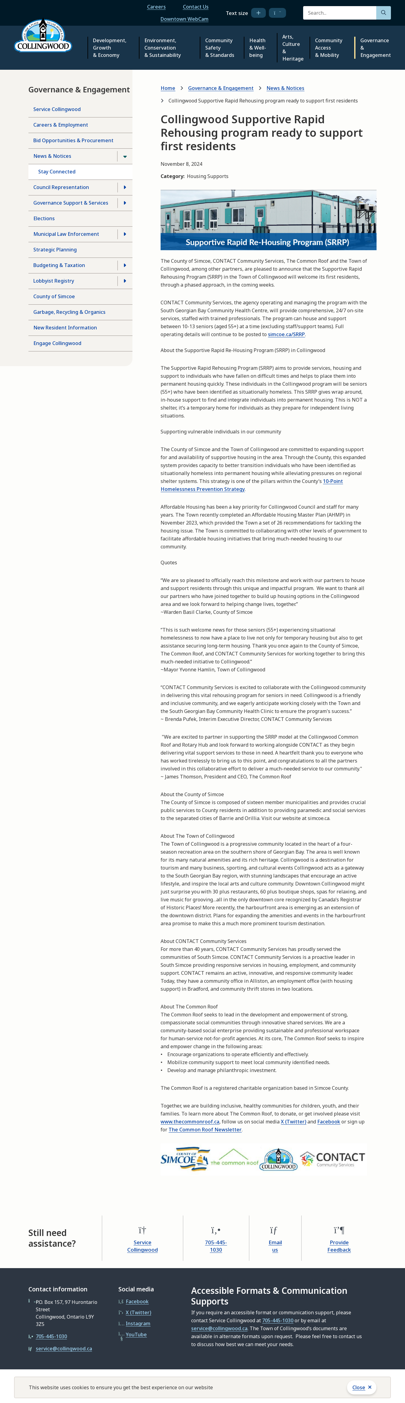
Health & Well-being (257, 47)
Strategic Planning (55, 249)
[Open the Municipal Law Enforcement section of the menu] (124, 234)
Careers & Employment (60, 124)
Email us (275, 1246)
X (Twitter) (293, 1121)
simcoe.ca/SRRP (286, 334)
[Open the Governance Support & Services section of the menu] (124, 203)
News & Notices (52, 156)
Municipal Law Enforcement (66, 234)
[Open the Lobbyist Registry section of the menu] (124, 281)
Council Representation (61, 187)
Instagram (138, 1323)
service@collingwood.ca (64, 1348)
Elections (44, 218)
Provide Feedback (339, 1246)
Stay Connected (57, 171)
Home (168, 88)
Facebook (328, 1121)
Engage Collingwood (57, 343)
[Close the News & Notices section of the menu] (124, 156)
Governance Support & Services (70, 202)
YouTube (136, 1334)
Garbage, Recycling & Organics (69, 312)
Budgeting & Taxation (59, 265)
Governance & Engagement (375, 47)
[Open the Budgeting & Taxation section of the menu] (124, 265)
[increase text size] (258, 13)
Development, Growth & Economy (109, 47)
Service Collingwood (57, 109)
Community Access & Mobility (328, 47)
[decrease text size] (277, 13)
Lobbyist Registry (53, 280)
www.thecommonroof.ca (190, 1121)
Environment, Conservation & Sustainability (162, 47)
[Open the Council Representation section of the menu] (124, 187)
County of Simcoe (54, 296)
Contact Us (196, 6)
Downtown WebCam (185, 19)
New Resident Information (65, 327)
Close (358, 1387)
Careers (156, 6)
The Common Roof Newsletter (205, 1129)
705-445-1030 (216, 1246)
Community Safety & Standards (219, 47)
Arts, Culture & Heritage (293, 47)
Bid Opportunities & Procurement (73, 140)
